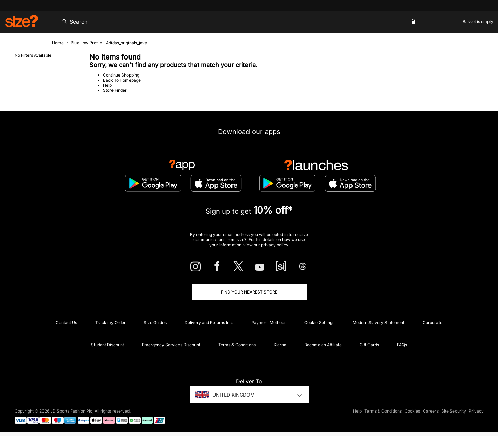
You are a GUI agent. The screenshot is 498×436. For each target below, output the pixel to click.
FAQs (402, 344)
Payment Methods (268, 322)
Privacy (476, 411)
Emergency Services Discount (171, 344)
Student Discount (107, 344)
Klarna (280, 344)
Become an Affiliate (323, 344)
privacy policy (274, 244)
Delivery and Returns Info (209, 322)
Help (107, 85)
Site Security (453, 411)
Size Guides (155, 322)
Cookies (412, 411)
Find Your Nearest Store (249, 292)
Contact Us (66, 322)
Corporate (432, 322)
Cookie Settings (319, 322)
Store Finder (115, 90)
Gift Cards (369, 344)
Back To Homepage (122, 80)
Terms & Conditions (237, 344)
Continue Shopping (121, 75)
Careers (431, 411)
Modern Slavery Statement (379, 322)
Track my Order (110, 322)
